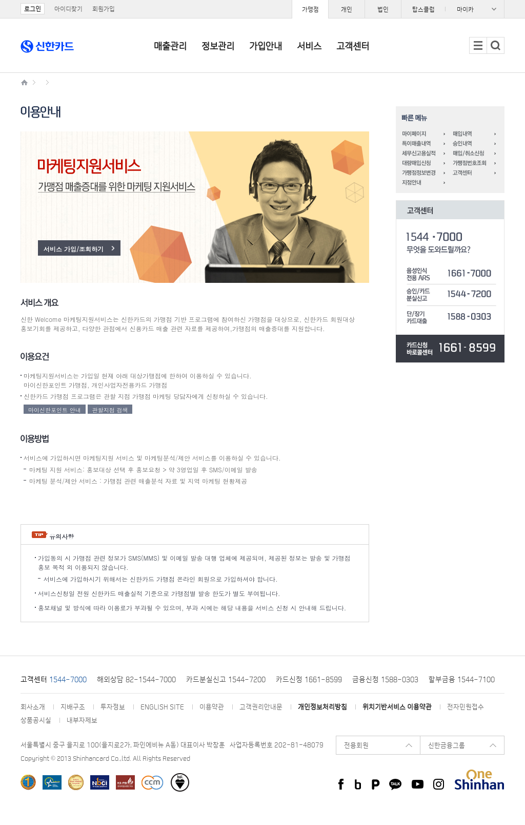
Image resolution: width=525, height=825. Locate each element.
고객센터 (34, 679)
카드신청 (289, 679)
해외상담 (110, 679)
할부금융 (442, 679)
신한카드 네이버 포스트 (375, 784)
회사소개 (33, 706)
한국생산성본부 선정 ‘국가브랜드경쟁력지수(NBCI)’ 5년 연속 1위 (99, 782)
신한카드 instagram (438, 784)
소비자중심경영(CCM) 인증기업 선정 (153, 782)
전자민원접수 (465, 706)
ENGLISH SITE (162, 706)
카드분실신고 (206, 679)
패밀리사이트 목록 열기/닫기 (452, 9)
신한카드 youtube (417, 784)
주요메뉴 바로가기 (0, 0)
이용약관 (211, 706)
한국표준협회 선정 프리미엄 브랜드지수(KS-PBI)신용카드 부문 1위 (125, 782)
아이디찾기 (68, 9)
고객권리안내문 (260, 706)
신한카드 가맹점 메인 (26, 80)
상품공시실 (36, 720)
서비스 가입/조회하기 (74, 248)
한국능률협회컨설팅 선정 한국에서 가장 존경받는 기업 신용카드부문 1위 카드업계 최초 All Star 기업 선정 (76, 782)
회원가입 (103, 9)
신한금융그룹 (446, 745)
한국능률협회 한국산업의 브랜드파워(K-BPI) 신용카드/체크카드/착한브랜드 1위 (28, 782)
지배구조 (72, 706)
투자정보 (112, 706)
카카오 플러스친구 (395, 784)
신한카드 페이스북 (339, 784)
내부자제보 (82, 720)
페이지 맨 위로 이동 (0, 824)
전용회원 (356, 745)
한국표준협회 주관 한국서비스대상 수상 (52, 782)
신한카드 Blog (357, 784)
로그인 (32, 9)
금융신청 (365, 679)
